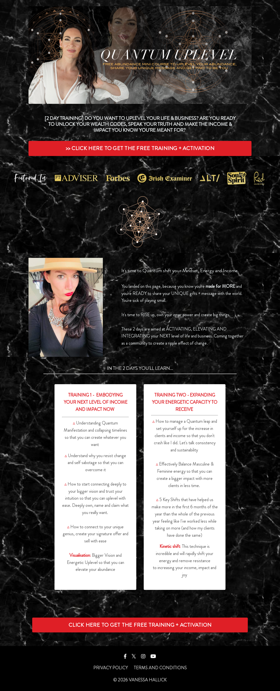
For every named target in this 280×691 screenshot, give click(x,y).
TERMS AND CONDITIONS (160, 668)
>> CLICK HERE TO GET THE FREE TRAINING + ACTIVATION (140, 148)
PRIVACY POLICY (110, 668)
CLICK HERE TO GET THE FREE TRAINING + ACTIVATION (140, 625)
